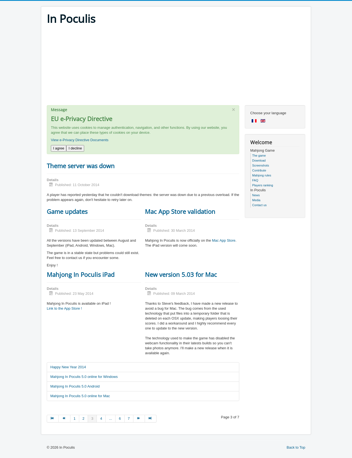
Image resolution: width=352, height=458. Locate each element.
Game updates (67, 211)
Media (256, 200)
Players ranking (262, 185)
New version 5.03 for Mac (181, 274)
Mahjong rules (261, 175)
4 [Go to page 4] (101, 418)
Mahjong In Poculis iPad (80, 274)
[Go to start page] (53, 418)
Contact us (259, 205)
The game (259, 155)
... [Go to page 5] (110, 418)
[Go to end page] (150, 418)
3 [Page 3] (92, 418)
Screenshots (260, 165)
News (256, 195)
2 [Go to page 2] (83, 418)
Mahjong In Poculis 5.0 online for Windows (84, 377)
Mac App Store (223, 240)
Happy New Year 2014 (68, 367)
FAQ (255, 180)
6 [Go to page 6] (120, 418)
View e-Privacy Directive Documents (79, 140)
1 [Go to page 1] (75, 418)
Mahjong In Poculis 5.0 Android (75, 386)
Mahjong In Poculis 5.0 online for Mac (80, 396)
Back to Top (296, 447)
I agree (58, 148)
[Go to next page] (139, 418)
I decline (75, 148)
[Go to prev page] (64, 418)
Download (259, 160)
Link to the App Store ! (64, 308)
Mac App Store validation (180, 211)
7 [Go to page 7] (129, 418)
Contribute (259, 170)
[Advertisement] (176, 66)
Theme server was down (81, 166)
